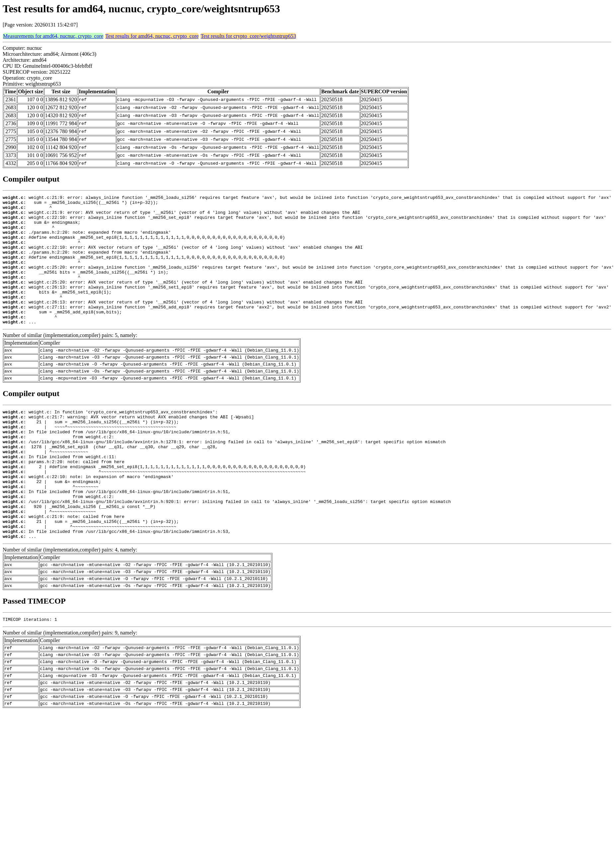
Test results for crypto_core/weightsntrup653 (248, 36)
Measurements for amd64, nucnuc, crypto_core (53, 36)
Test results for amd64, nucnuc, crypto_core (152, 36)
